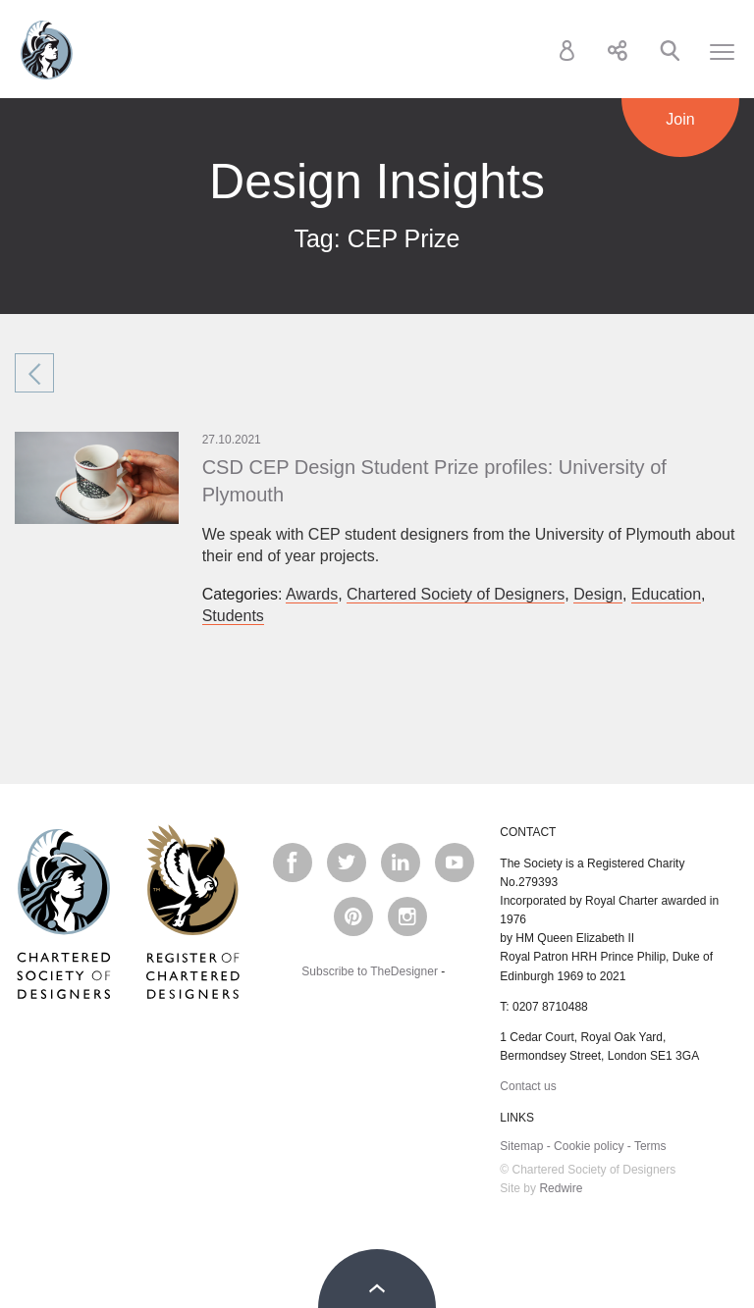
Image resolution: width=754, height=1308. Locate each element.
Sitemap (521, 1146)
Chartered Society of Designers (47, 50)
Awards (312, 594)
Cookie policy (588, 1146)
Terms (650, 1146)
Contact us (528, 1086)
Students (233, 615)
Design (597, 594)
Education (666, 594)
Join (680, 119)
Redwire (560, 1188)
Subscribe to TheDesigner (369, 971)
